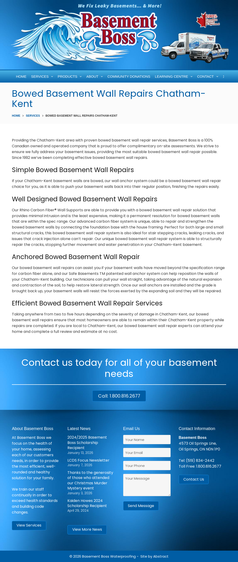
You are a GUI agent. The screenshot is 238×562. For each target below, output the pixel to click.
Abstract (161, 556)
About (95, 76)
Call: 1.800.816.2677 (119, 396)
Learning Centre (174, 76)
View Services (29, 525)
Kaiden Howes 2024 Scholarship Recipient (87, 503)
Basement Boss (95, 556)
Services (43, 76)
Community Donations (128, 76)
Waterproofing (123, 556)
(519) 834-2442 (200, 460)
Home (21, 76)
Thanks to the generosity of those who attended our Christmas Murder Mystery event (90, 480)
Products (70, 76)
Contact (208, 76)
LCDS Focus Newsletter (88, 460)
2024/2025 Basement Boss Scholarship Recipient (87, 442)
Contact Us (193, 479)
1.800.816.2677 (208, 466)
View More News (87, 529)
